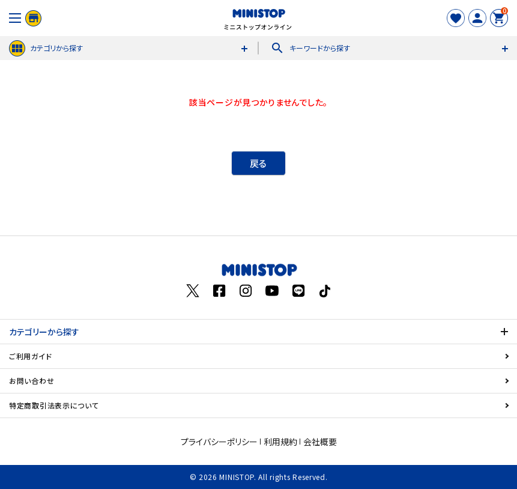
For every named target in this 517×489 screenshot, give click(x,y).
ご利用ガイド (30, 356)
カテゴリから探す (46, 48)
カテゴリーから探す (44, 332)
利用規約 (280, 442)
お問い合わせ (31, 380)
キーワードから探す (310, 48)
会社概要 (320, 442)
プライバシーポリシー (219, 442)
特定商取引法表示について (53, 405)
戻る (258, 163)
